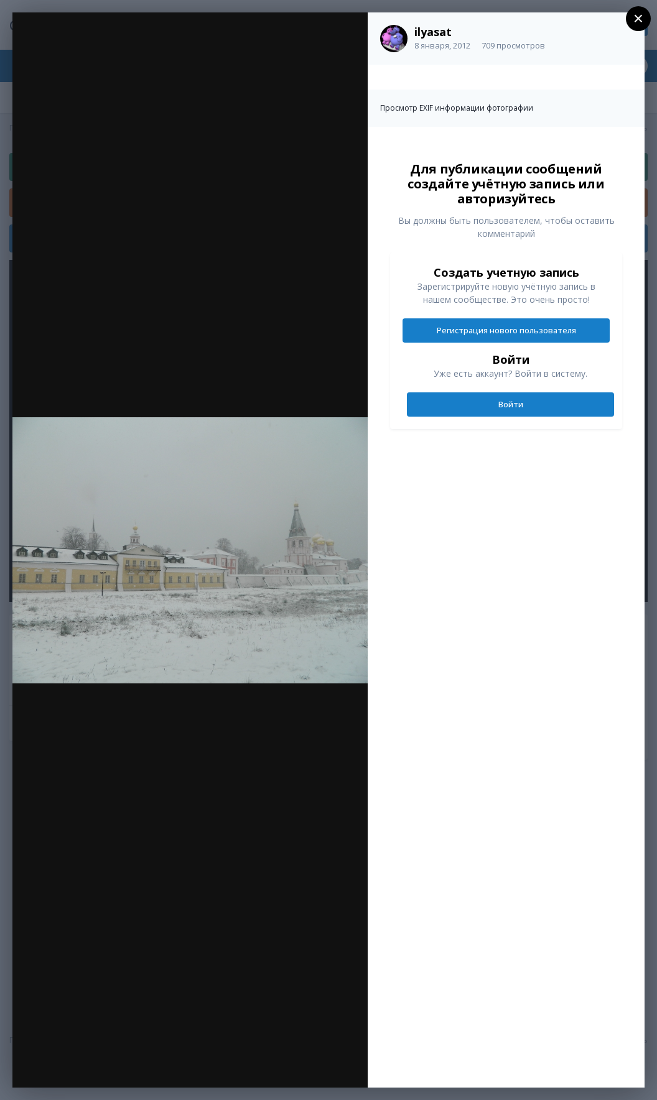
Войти (510, 404)
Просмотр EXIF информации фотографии (456, 108)
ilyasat (433, 31)
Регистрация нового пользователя (506, 330)
